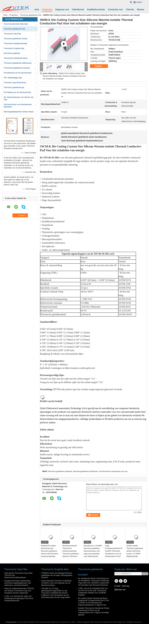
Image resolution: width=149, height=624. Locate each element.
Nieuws (140, 9)
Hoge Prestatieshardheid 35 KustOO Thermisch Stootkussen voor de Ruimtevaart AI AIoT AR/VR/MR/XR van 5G (114, 552)
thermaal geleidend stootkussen (85, 471)
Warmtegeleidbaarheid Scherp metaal (19, 112)
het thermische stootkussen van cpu (113, 471)
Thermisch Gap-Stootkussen (15, 83)
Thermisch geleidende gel (14, 87)
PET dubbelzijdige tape (13, 78)
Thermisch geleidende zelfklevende (18, 63)
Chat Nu (130, 9)
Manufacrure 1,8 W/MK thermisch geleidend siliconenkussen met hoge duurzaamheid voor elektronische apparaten (93, 552)
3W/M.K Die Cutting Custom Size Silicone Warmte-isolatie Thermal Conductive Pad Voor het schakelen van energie (64, 76)
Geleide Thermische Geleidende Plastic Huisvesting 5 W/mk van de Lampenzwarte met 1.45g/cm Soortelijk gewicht (93, 611)
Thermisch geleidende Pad (30, 15)
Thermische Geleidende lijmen (16, 58)
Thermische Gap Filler (12, 34)
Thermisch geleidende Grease (16, 39)
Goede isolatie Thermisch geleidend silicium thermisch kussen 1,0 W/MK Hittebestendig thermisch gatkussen (134, 552)
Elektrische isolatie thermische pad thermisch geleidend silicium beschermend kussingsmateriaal (49, 551)
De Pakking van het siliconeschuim (17, 92)
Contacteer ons (115, 9)
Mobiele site (120, 590)
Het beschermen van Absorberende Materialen (18, 105)
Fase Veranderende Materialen (16, 24)
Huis (37, 9)
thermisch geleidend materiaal (60, 471)
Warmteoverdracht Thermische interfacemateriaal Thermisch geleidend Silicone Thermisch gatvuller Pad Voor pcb (71, 552)
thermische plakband (12, 53)
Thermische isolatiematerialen (15, 43)
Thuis (5, 15)
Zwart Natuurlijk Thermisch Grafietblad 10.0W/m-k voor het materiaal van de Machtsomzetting (56, 583)
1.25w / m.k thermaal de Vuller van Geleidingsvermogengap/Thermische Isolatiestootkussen (18, 598)
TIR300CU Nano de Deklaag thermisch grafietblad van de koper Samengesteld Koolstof (56, 575)
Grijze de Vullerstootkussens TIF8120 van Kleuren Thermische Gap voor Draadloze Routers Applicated (19, 590)
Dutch (139, 2)
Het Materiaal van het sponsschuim (17, 73)
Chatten (100, 66)
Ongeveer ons (62, 9)
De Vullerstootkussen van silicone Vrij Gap (18, 98)
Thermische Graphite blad (14, 48)
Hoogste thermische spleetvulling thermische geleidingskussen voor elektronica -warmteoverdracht (17, 583)
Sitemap (125, 586)
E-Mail (117, 586)
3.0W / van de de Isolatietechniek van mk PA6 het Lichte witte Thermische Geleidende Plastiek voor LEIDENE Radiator (93, 591)
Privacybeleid (11, 622)
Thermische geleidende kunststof (17, 68)
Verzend (145, 574)
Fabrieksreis (78, 9)
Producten (47, 9)
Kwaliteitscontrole (96, 9)
